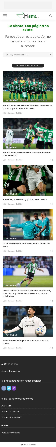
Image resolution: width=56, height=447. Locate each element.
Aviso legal (6, 405)
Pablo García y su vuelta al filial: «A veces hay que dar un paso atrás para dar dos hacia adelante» (27, 293)
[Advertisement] (28, 5)
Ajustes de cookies (10, 432)
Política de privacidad (11, 417)
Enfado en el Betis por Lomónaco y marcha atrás (26, 342)
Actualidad (11, 100)
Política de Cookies (10, 411)
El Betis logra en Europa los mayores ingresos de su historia (27, 154)
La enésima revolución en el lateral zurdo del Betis (26, 245)
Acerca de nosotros (10, 371)
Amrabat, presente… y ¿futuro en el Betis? (25, 199)
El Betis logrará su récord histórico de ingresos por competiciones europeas (27, 107)
